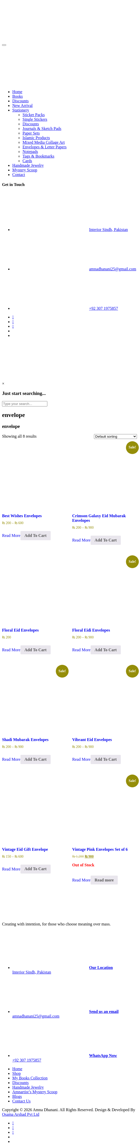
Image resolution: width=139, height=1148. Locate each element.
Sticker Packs (34, 115)
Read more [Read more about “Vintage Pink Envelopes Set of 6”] (104, 880)
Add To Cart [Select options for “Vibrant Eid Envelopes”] (106, 759)
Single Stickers (35, 119)
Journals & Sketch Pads (42, 128)
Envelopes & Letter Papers (45, 147)
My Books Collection (30, 1078)
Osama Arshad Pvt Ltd (20, 1114)
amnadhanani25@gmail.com (112, 269)
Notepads (30, 151)
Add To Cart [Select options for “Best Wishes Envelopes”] (36, 535)
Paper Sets (31, 133)
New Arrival (22, 105)
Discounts (20, 101)
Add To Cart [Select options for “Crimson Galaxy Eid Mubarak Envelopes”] (106, 540)
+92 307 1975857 (103, 308)
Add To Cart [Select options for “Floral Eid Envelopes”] (36, 650)
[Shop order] (115, 436)
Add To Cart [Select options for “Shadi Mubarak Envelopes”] (36, 759)
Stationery (20, 110)
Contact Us (21, 1101)
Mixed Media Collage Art (44, 142)
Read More (11, 535)
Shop (16, 1073)
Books (17, 96)
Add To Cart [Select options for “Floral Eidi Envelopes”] (106, 650)
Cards (27, 161)
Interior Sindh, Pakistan (108, 229)
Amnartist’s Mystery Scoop (34, 1092)
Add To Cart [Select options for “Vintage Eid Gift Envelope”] (36, 869)
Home (17, 92)
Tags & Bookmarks (38, 156)
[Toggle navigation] (4, 45)
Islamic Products (36, 138)
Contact (18, 174)
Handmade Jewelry (28, 165)
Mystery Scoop (24, 170)
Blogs (17, 1096)
